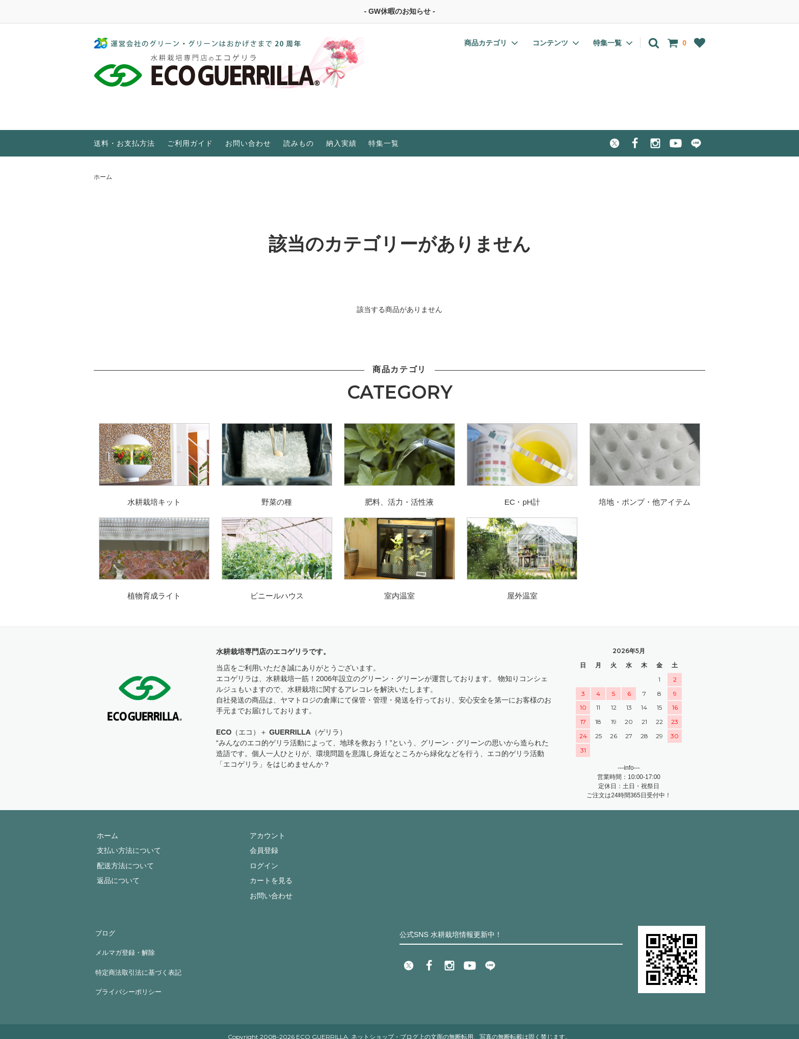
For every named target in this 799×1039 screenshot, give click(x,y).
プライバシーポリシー (129, 976)
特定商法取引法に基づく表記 (140, 960)
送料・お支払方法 (124, 143)
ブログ (104, 931)
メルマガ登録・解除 (126, 946)
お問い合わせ (248, 143)
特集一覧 (383, 143)
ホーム (103, 176)
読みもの (298, 143)
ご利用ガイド (190, 143)
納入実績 (341, 143)
